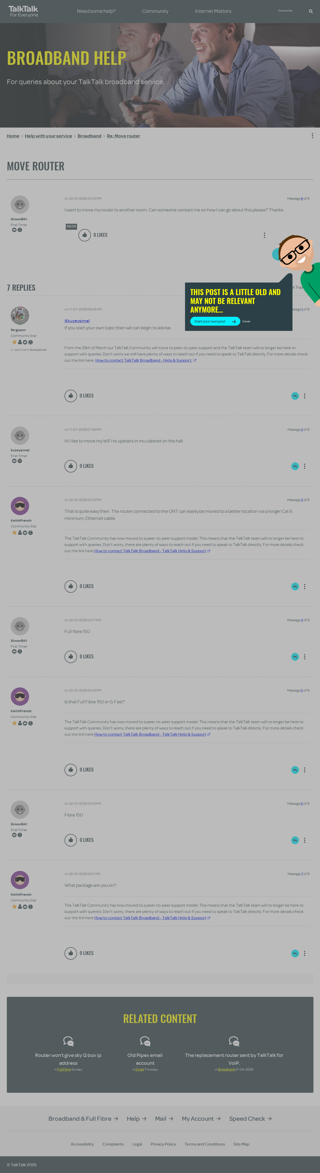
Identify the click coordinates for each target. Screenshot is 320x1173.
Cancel (269, 322)
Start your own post (232, 322)
